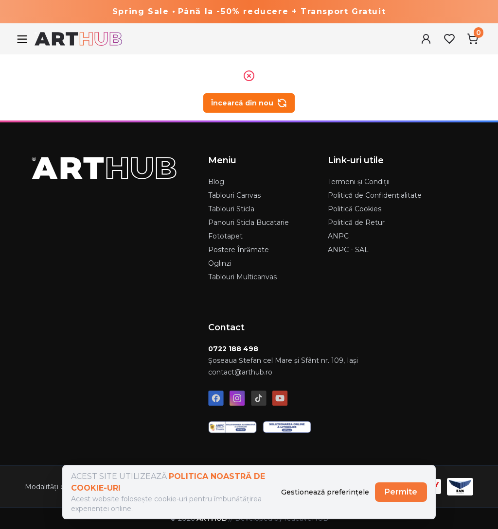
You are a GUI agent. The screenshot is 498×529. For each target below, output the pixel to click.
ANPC (338, 236)
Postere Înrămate (238, 249)
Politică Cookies (354, 209)
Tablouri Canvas (234, 195)
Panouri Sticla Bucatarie (248, 222)
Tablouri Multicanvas (242, 277)
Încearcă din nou (249, 103)
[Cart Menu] (472, 39)
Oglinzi (219, 263)
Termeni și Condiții (359, 181)
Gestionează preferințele (325, 492)
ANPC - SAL (348, 249)
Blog (216, 181)
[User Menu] (426, 39)
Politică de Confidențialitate (375, 195)
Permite (401, 491)
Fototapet (225, 236)
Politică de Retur (356, 222)
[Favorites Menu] (449, 39)
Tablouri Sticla (231, 209)
